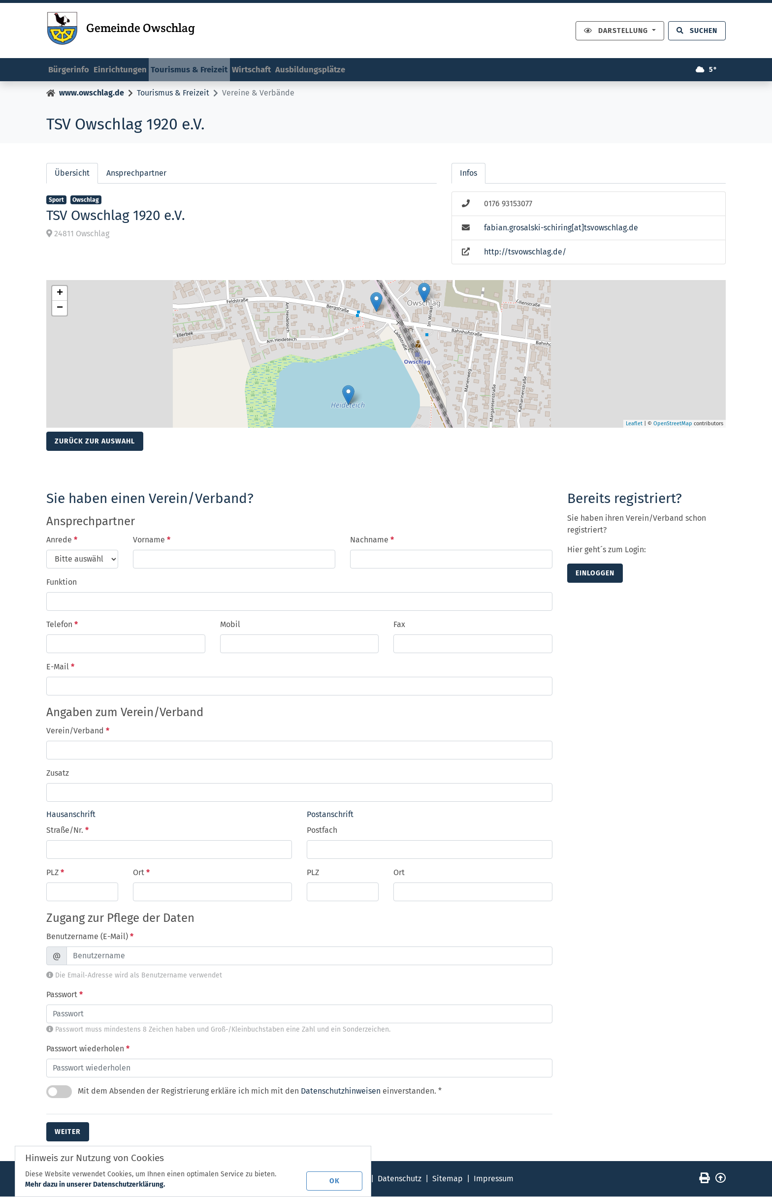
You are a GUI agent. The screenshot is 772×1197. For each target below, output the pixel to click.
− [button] (60, 309)
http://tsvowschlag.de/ (525, 252)
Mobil (230, 625)
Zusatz (57, 774)
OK (337, 1179)
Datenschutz (399, 1179)
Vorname (151, 540)
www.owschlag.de (91, 93)
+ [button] (60, 294)
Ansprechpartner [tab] (136, 174)
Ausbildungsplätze (358, 67)
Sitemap (447, 1179)
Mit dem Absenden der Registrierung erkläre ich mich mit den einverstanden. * (244, 1092)
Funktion (61, 583)
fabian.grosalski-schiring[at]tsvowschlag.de (561, 228)
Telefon (62, 625)
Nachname (372, 540)
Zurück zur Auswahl (95, 442)
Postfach (322, 830)
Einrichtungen (134, 67)
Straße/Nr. (67, 830)
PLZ (55, 873)
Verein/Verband (77, 731)
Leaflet (634, 424)
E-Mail (60, 667)
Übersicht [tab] (72, 174)
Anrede (61, 540)
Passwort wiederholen (87, 1049)
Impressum (494, 1179)
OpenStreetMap (672, 424)
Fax (399, 625)
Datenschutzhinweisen (341, 1091)
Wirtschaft (288, 67)
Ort (141, 873)
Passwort (64, 995)
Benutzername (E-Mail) (89, 937)
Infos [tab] (468, 174)
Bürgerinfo (73, 67)
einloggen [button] (595, 574)
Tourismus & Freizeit (215, 67)
